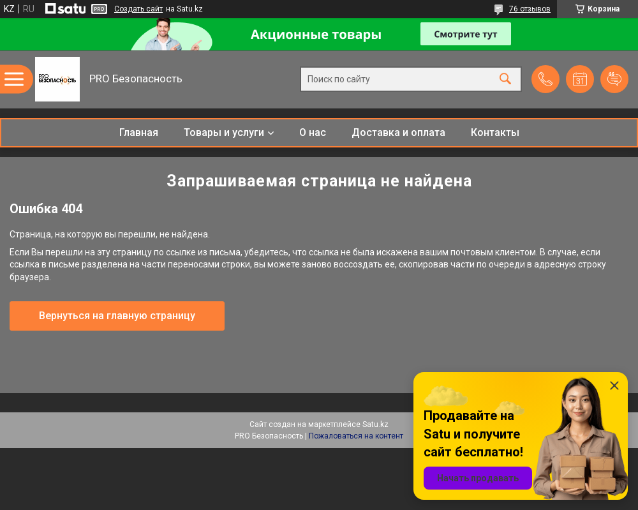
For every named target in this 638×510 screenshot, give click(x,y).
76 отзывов (530, 8)
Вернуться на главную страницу (117, 316)
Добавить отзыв (614, 79)
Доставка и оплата (398, 132)
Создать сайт (138, 8)
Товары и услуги (224, 132)
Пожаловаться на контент (356, 435)
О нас (312, 132)
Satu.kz (375, 424)
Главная (138, 132)
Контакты (495, 132)
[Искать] (505, 79)
